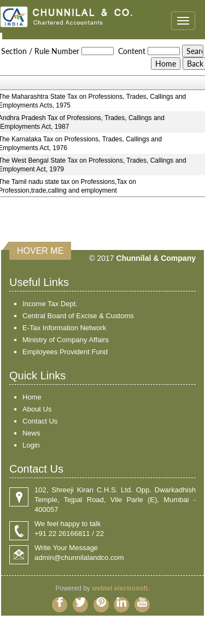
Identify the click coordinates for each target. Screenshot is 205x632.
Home (32, 397)
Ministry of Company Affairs (65, 340)
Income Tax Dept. (50, 304)
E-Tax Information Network (64, 328)
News (31, 433)
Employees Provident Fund (65, 352)
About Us (36, 409)
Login (31, 445)
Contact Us (39, 421)
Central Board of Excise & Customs (78, 316)
